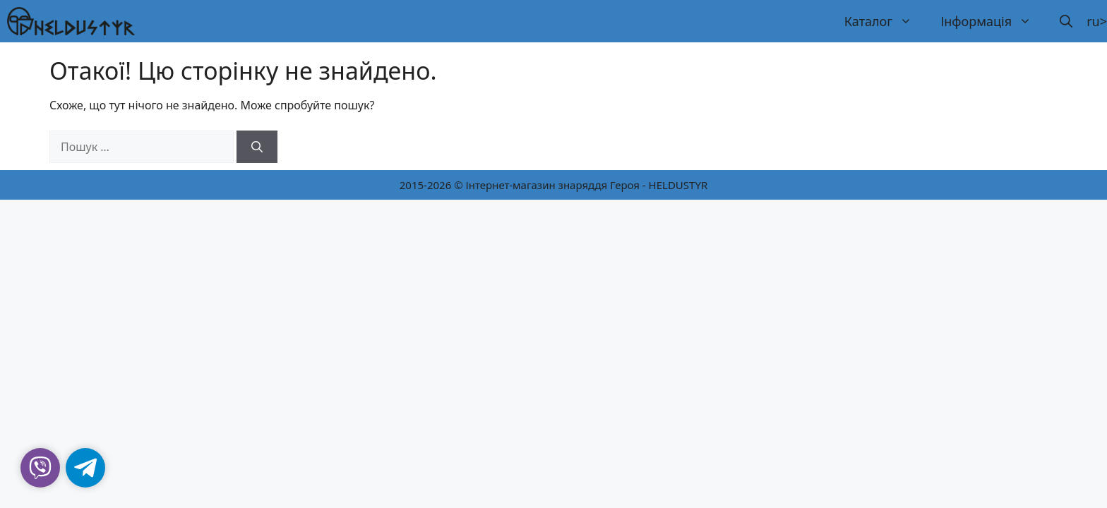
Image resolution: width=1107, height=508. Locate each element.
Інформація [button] (993, 21)
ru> (1097, 21)
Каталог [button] (885, 21)
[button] (1066, 21)
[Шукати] (257, 147)
